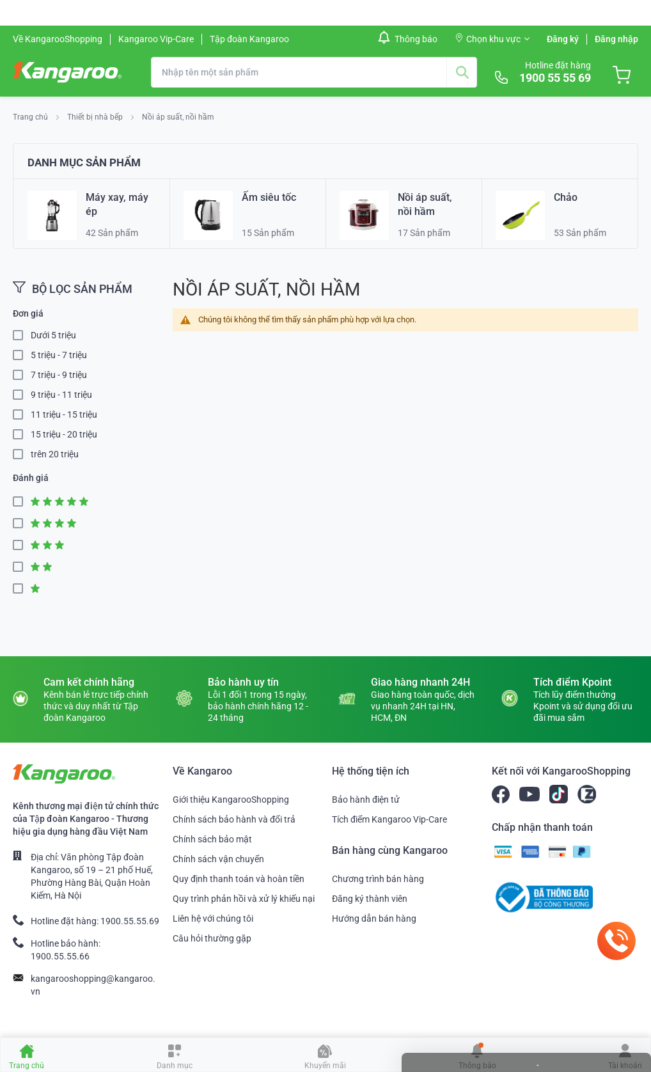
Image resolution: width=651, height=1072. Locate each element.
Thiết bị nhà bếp (96, 117)
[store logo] (67, 72)
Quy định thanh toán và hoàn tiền (238, 879)
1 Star (22, 589)
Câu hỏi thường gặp (212, 938)
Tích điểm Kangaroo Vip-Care (389, 819)
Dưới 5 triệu (53, 335)
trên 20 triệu (55, 454)
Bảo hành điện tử (366, 799)
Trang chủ (31, 117)
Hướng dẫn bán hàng (374, 918)
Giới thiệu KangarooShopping (231, 799)
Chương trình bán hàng (378, 879)
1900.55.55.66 (60, 956)
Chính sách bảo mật (212, 839)
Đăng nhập (616, 39)
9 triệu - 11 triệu (61, 395)
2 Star (22, 567)
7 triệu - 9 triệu (59, 375)
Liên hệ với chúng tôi (213, 918)
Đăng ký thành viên (369, 899)
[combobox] (314, 72)
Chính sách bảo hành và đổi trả (234, 819)
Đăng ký (563, 39)
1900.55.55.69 (129, 921)
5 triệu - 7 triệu (59, 355)
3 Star (22, 545)
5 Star (22, 502)
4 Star (22, 524)
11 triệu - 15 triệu (64, 414)
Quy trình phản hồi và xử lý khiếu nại (244, 899)
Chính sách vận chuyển (218, 859)
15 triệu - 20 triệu (64, 434)
